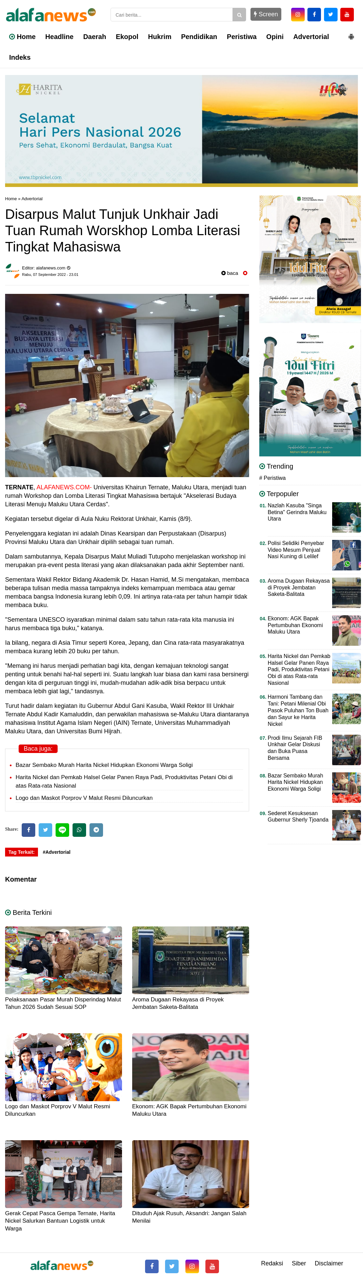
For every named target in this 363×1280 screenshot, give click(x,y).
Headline (59, 36)
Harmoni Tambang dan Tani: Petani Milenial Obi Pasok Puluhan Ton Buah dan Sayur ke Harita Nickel (298, 710)
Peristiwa (242, 36)
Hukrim (160, 36)
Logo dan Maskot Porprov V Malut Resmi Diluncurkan (84, 798)
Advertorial (311, 36)
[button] (351, 34)
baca (229, 273)
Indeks (20, 57)
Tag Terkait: (21, 852)
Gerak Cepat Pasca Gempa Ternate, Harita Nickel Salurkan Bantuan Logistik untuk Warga (60, 1220)
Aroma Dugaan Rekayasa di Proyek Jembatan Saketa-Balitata (299, 587)
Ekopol (127, 36)
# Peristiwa (272, 478)
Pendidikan (199, 36)
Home (22, 36)
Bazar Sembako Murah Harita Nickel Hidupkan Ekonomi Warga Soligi (104, 765)
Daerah (94, 36)
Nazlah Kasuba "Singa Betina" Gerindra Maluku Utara (297, 512)
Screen (266, 14)
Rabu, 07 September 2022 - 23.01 (50, 274)
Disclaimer (329, 1263)
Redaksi (272, 1263)
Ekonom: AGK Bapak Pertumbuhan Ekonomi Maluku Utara (295, 625)
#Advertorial (56, 852)
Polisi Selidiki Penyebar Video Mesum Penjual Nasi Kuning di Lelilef (296, 550)
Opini (275, 36)
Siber (299, 1263)
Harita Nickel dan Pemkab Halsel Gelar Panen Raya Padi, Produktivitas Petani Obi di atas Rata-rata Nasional (299, 669)
